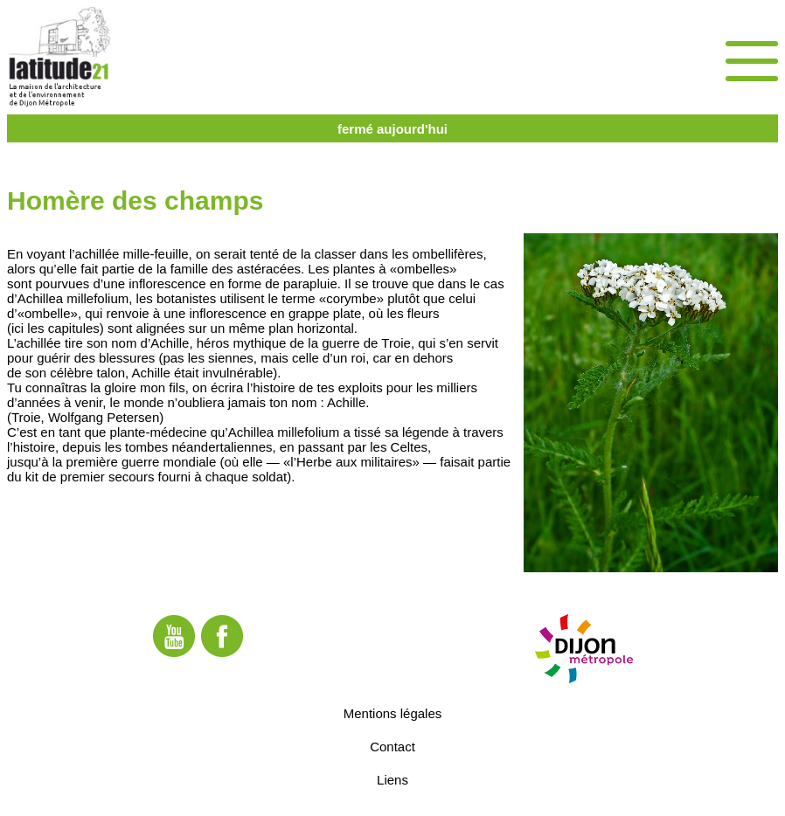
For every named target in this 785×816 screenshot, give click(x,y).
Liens (392, 779)
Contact (392, 746)
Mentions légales (393, 713)
